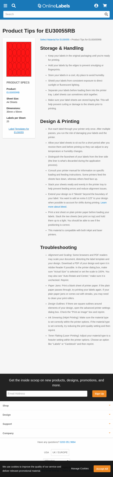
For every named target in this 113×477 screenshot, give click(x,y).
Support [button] (7, 424)
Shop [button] (6, 405)
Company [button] (8, 433)
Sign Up (99, 393)
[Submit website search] (106, 14)
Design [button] (7, 414)
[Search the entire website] (56, 14)
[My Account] (96, 5)
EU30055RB (13, 92)
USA (46, 452)
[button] (5, 5)
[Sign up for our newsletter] (47, 394)
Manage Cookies (80, 468)
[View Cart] (104, 5)
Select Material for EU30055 (54, 39)
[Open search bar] (13, 5)
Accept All (102, 469)
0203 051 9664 (67, 442)
